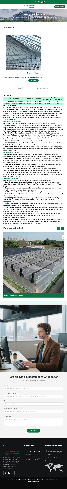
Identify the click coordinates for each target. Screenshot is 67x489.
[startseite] (29, 6)
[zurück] (4, 52)
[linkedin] (9, 473)
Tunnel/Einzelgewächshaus (34, 17)
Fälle (36, 455)
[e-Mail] (52, 461)
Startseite (17, 17)
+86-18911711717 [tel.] (52, 457)
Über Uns (37, 451)
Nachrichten (29, 460)
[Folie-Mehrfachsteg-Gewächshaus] (33, 265)
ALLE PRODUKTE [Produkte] (8, 27)
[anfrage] (64, 237)
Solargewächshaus (49, 17)
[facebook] (13, 473)
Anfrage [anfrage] (33, 80)
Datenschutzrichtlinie (33, 481)
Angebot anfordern (59, 6)
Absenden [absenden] (33, 430)
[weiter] (61, 52)
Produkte (23, 17)
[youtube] (5, 473)
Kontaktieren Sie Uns (38, 458)
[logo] (12, 452)
